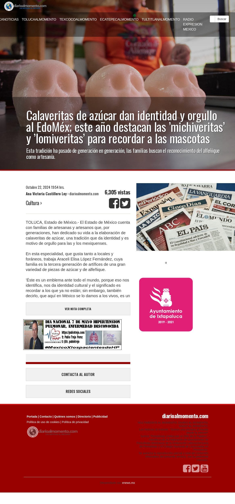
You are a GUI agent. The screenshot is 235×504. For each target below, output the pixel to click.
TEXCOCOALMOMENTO (78, 19)
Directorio (84, 416)
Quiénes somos (64, 416)
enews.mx (128, 482)
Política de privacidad (75, 422)
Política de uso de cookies (43, 422)
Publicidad (100, 416)
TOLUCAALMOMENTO (39, 19)
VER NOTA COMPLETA (78, 309)
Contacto (46, 416)
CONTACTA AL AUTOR (78, 374)
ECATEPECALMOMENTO (119, 19)
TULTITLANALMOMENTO (161, 19)
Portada (32, 416)
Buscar (221, 19)
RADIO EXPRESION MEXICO (192, 24)
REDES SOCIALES (78, 391)
